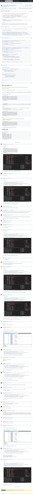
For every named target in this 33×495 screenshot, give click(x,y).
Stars (10, 8)
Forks (14, 8)
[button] (27, 8)
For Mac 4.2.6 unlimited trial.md (11, 5)
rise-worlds (4, 5)
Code (2, 8)
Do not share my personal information (27, 493)
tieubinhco (4, 327)
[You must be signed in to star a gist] (26, 5)
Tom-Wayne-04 (4, 321)
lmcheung (4, 459)
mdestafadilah (4, 173)
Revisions (6, 8)
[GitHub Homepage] (2, 493)
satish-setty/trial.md (6, 6)
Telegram (24, 384)
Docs (17, 493)
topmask (4, 363)
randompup (4, 425)
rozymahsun (4, 387)
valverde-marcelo (5, 417)
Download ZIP (30, 8)
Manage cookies (21, 493)
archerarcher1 (4, 421)
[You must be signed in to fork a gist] (30, 5)
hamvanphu (4, 448)
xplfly (3, 406)
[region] (16, 19)
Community (15, 493)
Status (13, 493)
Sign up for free (3, 490)
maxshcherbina (5, 410)
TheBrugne (4, 144)
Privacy (9, 493)
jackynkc (4, 266)
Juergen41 (4, 206)
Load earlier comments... (17, 142)
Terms (7, 493)
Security (11, 493)
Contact (19, 493)
